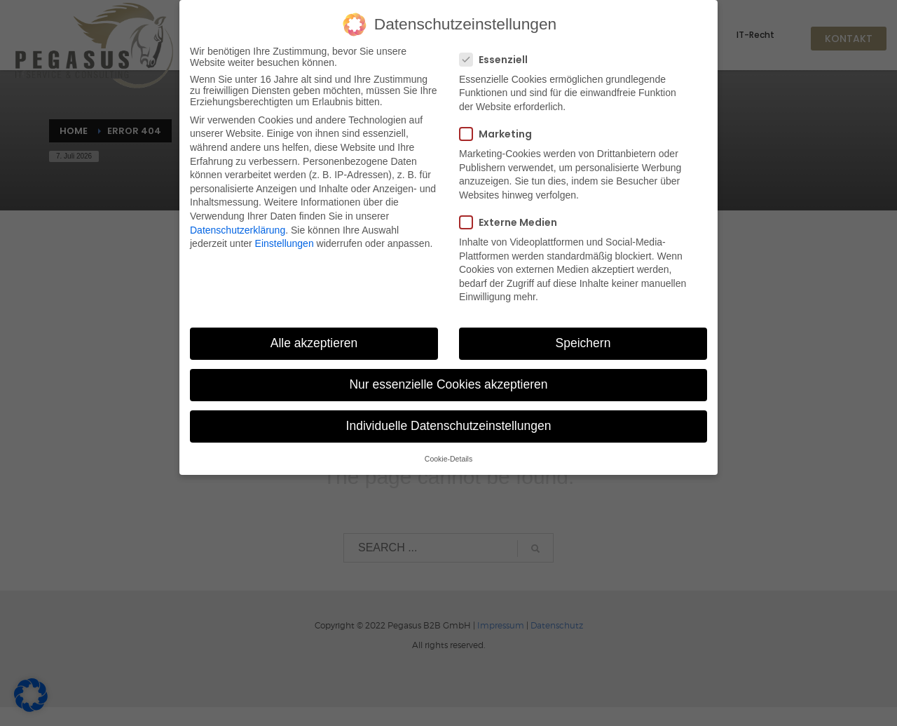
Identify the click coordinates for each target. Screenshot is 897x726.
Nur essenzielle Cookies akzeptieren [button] (448, 381)
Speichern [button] (583, 339)
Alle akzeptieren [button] (314, 339)
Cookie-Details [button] (448, 454)
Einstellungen (284, 240)
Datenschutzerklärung (237, 225)
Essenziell (498, 55)
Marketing (500, 130)
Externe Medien (512, 219)
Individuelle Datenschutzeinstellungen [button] (449, 422)
